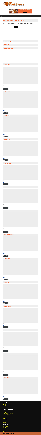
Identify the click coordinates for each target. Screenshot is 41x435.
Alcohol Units (5, 418)
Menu (2, 16)
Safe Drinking (5, 419)
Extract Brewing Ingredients (8, 413)
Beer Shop (4, 431)
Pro (3, 85)
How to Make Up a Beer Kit (7, 421)
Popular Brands (5, 426)
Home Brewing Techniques (7, 410)
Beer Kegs (4, 428)
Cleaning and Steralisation (7, 412)
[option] (20, 79)
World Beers (5, 422)
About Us (4, 404)
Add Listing (6, 112)
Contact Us (5, 405)
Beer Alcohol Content (6, 414)
